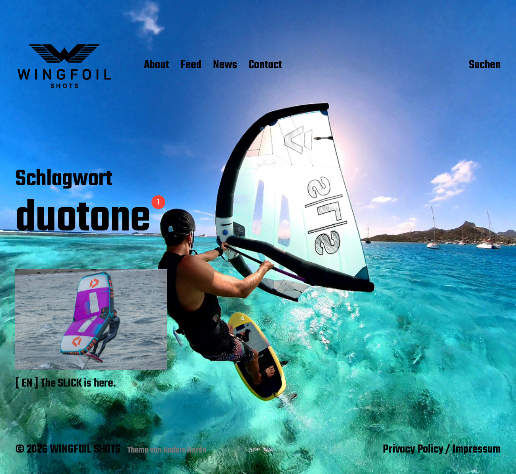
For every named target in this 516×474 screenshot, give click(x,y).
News (225, 65)
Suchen (485, 65)
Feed (191, 65)
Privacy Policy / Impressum (442, 449)
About (156, 65)
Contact (265, 65)
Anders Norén (185, 450)
